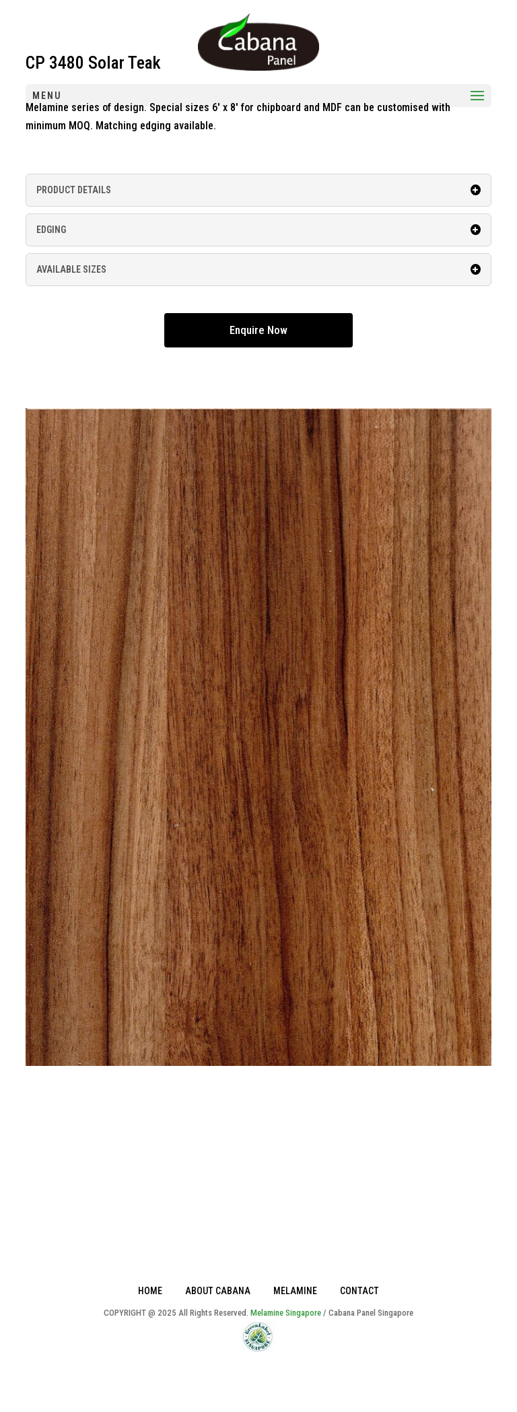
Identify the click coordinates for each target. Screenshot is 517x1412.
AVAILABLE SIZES (258, 269)
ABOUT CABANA (217, 1290)
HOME (150, 1290)
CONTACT (359, 1290)
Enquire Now (258, 330)
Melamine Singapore (285, 1313)
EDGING (258, 229)
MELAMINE (295, 1290)
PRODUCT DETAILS (258, 189)
